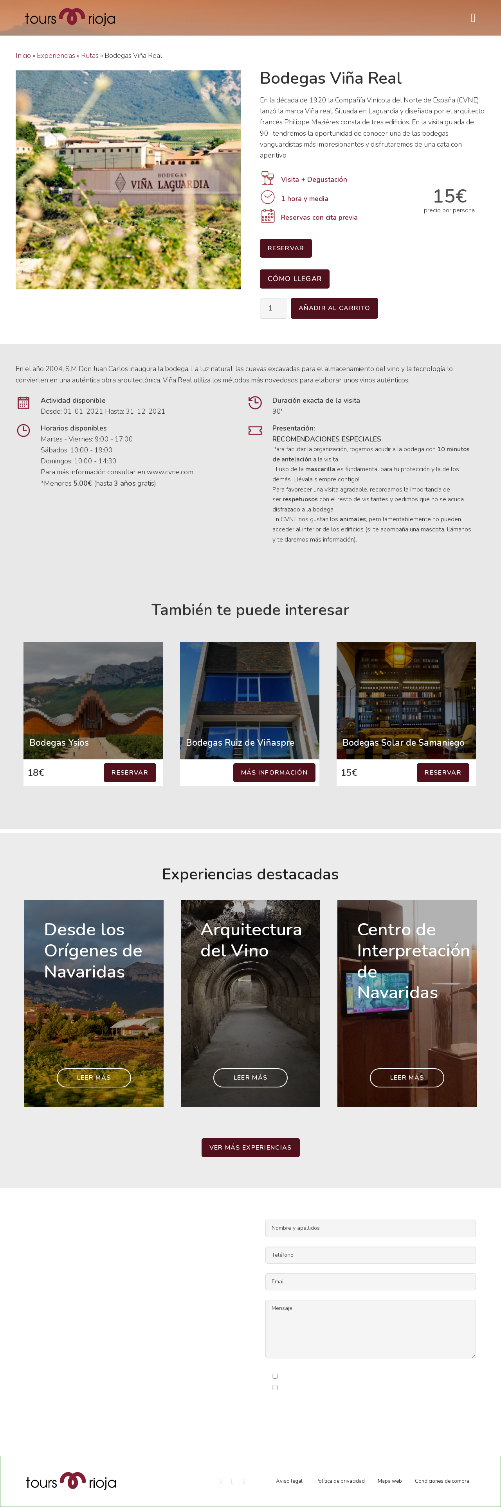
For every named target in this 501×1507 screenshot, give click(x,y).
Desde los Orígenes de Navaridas (93, 951)
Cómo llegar (295, 278)
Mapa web (390, 1481)
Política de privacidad (340, 1481)
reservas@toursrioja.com (53, 1354)
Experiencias (56, 55)
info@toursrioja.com (46, 1343)
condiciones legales (346, 1376)
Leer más (94, 1077)
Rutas (90, 55)
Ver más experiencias (250, 1147)
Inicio (23, 55)
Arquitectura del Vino (251, 940)
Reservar (286, 248)
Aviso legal (289, 1481)
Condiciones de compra (442, 1481)
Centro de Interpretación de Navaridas (413, 961)
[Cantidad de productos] (273, 308)
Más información (274, 772)
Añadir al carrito (334, 308)
